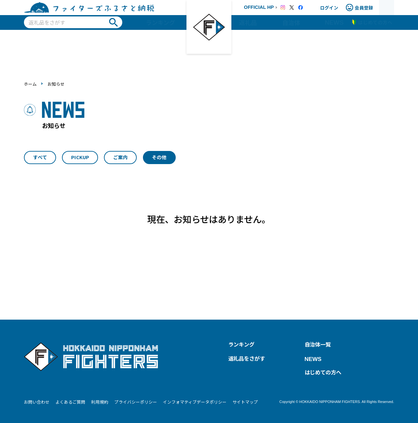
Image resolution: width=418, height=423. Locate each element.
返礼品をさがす (246, 358)
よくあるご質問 (70, 402)
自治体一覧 (318, 344)
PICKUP (80, 157)
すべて (40, 157)
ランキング (160, 22)
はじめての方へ (323, 372)
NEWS (334, 22)
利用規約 (99, 402)
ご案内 (120, 157)
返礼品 (248, 22)
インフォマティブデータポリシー (195, 402)
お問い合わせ (37, 402)
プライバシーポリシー (135, 402)
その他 (159, 157)
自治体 (291, 22)
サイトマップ (245, 402)
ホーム (30, 84)
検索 (114, 22)
